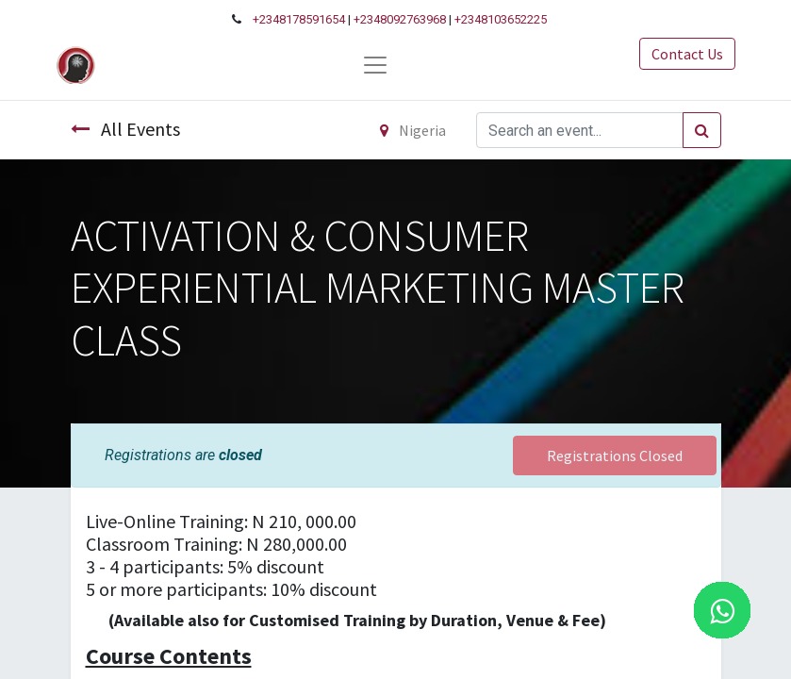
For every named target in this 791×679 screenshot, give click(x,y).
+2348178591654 (299, 19)
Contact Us (687, 53)
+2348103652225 (500, 19)
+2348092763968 (400, 19)
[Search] (702, 130)
